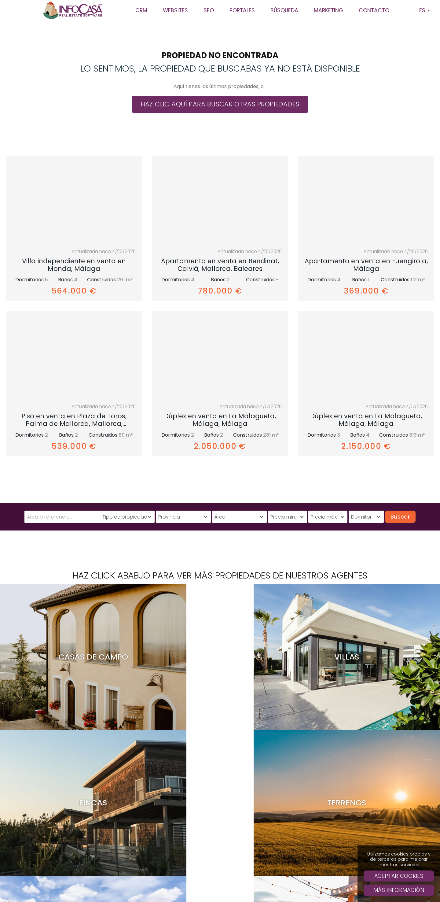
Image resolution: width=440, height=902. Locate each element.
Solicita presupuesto (272, 849)
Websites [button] (175, 10)
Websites (273, 829)
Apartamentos (154, 894)
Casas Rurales (209, 894)
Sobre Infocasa (273, 809)
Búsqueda (273, 839)
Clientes (272, 819)
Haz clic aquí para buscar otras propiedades (220, 104)
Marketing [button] (328, 10)
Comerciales (268, 894)
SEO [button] (209, 10)
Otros (294, 894)
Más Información (398, 890)
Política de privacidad (247, 886)
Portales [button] (242, 10)
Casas (181, 894)
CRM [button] (141, 10)
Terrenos (239, 894)
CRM (273, 789)
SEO (272, 799)
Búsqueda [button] (284, 10)
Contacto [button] (374, 10)
